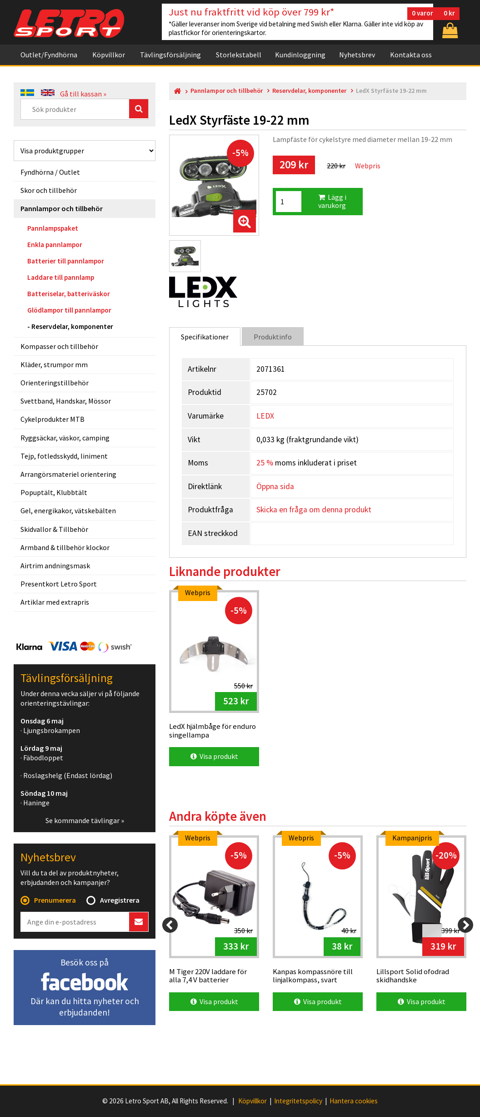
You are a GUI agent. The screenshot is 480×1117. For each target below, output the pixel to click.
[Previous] (170, 925)
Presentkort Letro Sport (58, 583)
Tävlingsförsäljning (170, 54)
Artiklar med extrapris (54, 602)
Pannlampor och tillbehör (61, 208)
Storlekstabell (238, 54)
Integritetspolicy (298, 1101)
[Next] (465, 925)
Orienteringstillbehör (54, 382)
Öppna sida (275, 486)
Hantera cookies (354, 1101)
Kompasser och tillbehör (59, 346)
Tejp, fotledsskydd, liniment (64, 455)
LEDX (265, 416)
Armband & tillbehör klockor (65, 547)
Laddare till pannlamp (60, 277)
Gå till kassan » (83, 93)
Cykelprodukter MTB (52, 419)
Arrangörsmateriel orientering (68, 474)
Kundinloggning (300, 54)
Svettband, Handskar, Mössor (65, 400)
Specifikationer (205, 336)
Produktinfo (273, 336)
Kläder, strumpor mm (54, 364)
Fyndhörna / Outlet (50, 172)
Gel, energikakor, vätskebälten (68, 510)
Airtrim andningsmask (55, 565)
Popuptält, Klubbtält (53, 492)
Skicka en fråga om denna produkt (313, 510)
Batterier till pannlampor (65, 261)
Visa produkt (214, 756)
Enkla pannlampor (54, 244)
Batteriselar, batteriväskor (68, 293)
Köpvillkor (108, 54)
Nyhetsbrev (357, 54)
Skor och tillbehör (48, 190)
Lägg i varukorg (332, 201)
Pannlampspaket (52, 228)
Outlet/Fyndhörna (48, 54)
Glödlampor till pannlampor (69, 310)
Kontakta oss (411, 54)
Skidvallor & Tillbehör (54, 529)
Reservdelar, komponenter (72, 326)
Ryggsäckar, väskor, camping (65, 437)
